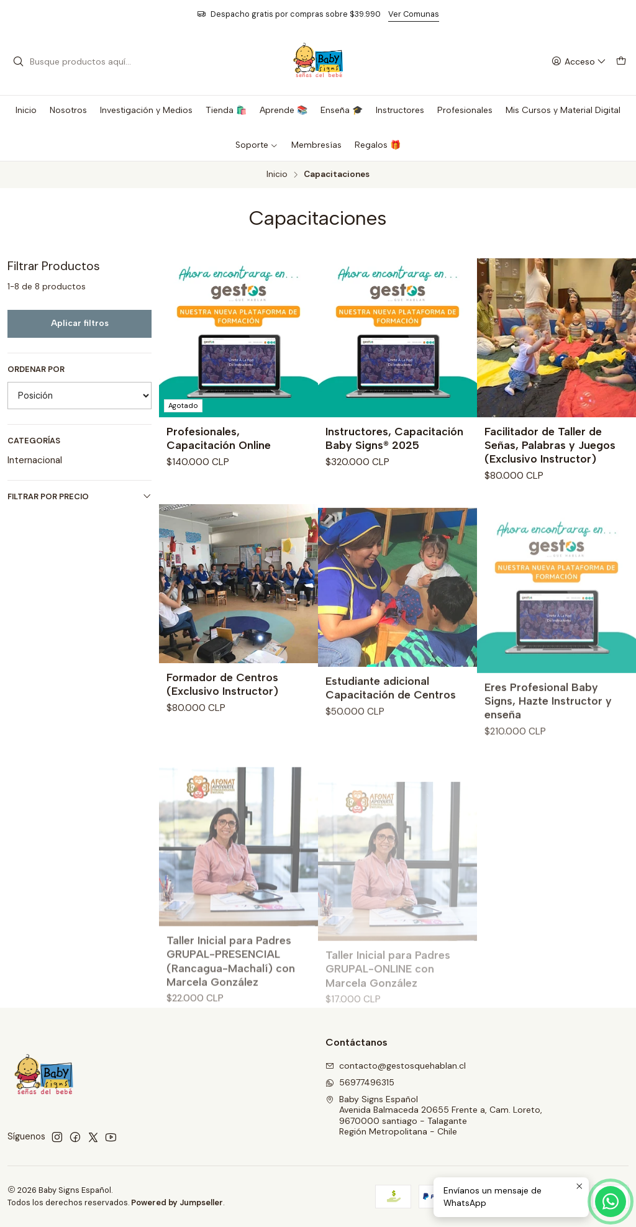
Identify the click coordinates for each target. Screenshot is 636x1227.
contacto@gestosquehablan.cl (395, 1065)
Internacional (34, 460)
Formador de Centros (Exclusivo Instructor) (222, 730)
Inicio (277, 174)
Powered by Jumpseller (177, 1202)
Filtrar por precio (79, 496)
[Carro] (621, 62)
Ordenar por (36, 369)
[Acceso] (578, 62)
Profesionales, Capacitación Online (218, 438)
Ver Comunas (413, 14)
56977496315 (359, 1082)
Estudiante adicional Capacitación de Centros (390, 742)
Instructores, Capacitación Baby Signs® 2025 (394, 438)
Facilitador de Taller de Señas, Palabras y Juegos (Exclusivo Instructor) (550, 445)
